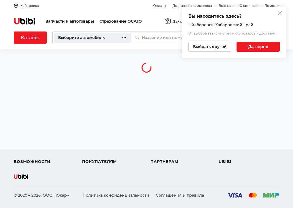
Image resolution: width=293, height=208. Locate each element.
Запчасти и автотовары (70, 21)
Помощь (271, 6)
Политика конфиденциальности (116, 195)
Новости (227, 141)
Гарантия (91, 151)
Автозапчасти (28, 121)
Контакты (228, 131)
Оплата (159, 6)
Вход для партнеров (171, 141)
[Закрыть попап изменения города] (279, 14)
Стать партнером (167, 151)
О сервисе (249, 6)
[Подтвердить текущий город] (258, 47)
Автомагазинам (166, 131)
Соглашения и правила (180, 195)
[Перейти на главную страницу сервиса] (25, 21)
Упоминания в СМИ (239, 151)
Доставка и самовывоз (192, 6)
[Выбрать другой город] (209, 47)
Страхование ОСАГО (120, 21)
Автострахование (32, 131)
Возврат (226, 6)
